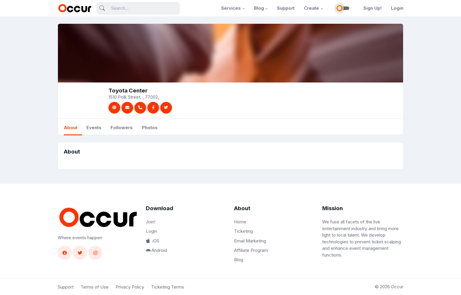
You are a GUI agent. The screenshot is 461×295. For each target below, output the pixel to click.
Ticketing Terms (167, 287)
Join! (150, 222)
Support (286, 8)
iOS (152, 241)
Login (397, 8)
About (70, 127)
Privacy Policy (130, 287)
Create (311, 8)
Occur (397, 286)
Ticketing (243, 231)
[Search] (138, 8)
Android (156, 250)
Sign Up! (372, 8)
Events (93, 127)
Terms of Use (94, 287)
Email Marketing (250, 241)
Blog (259, 8)
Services (231, 8)
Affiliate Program (251, 250)
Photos (150, 127)
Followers (122, 127)
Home (240, 222)
